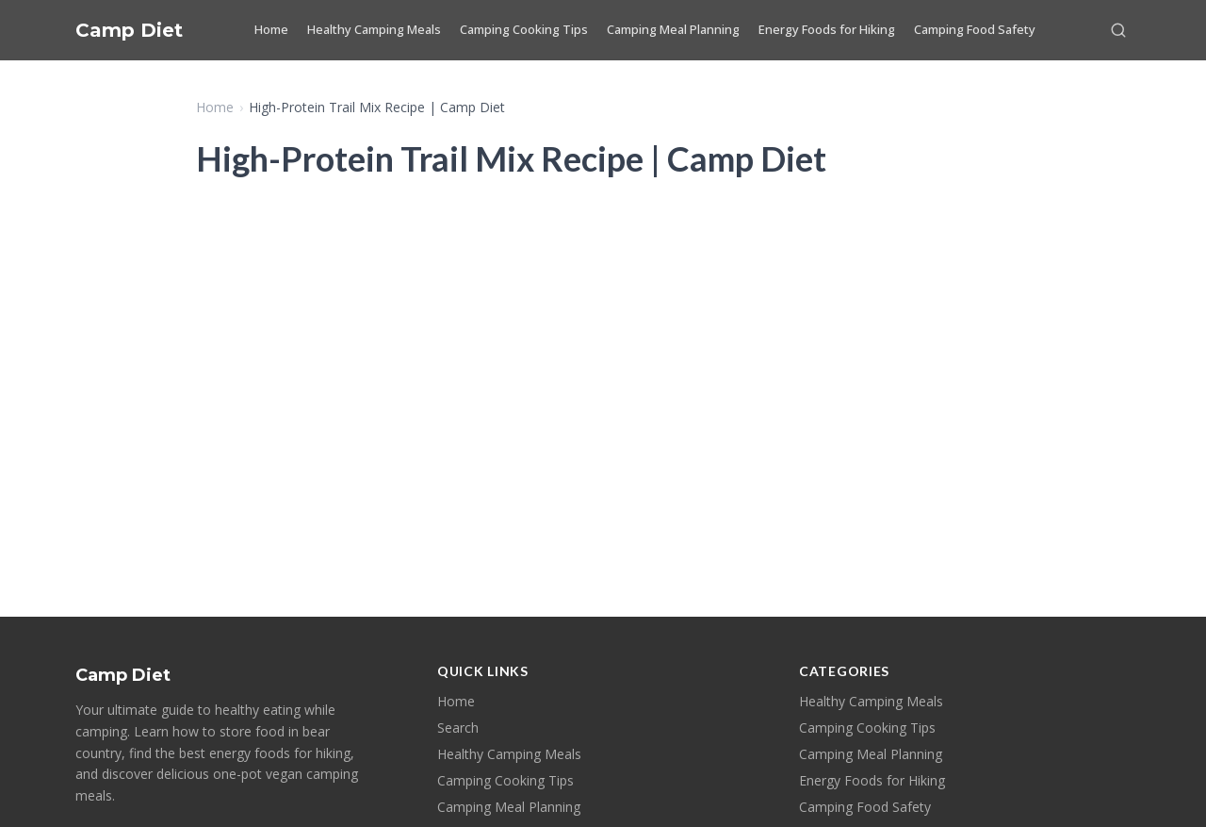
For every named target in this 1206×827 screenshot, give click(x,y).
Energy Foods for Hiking (826, 29)
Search (458, 727)
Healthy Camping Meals (374, 29)
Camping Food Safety (974, 29)
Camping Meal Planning (673, 29)
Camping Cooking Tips (524, 29)
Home (271, 29)
